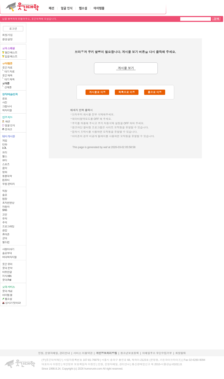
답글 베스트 (11, 56)
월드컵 (5, 242)
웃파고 (8, 129)
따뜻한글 (7, 272)
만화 (4, 144)
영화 (4, 172)
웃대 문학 (7, 268)
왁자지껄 (7, 110)
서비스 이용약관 (83, 353)
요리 (4, 152)
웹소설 (8, 299)
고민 (4, 214)
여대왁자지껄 (9, 257)
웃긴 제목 (7, 75)
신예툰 (8, 87)
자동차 (5, 206)
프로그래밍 (8, 226)
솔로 (4, 195)
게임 (4, 140)
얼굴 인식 (10, 125)
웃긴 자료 (7, 67)
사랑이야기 (8, 249)
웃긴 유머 (7, 264)
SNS (4, 210)
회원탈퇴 (180, 353)
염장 (4, 198)
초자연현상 (8, 202)
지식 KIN (6, 276)
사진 (4, 102)
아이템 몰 (7, 295)
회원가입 (7, 35)
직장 (4, 191)
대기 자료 (9, 71)
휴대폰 (5, 234)
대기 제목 (9, 79)
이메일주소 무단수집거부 (157, 353)
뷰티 (4, 160)
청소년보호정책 (130, 353)
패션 (7, 121)
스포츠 (5, 164)
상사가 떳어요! (13, 303)
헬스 (4, 156)
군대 (4, 238)
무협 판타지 (8, 184)
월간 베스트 (11, 52)
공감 (4, 230)
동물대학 (7, 176)
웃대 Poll (6, 280)
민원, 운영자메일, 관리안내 (54, 353)
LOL (4, 147)
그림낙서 (7, 106)
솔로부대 (7, 253)
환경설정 (7, 39)
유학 (4, 218)
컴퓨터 (5, 180)
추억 (4, 222)
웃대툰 (5, 83)
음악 (4, 168)
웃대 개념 (7, 291)
